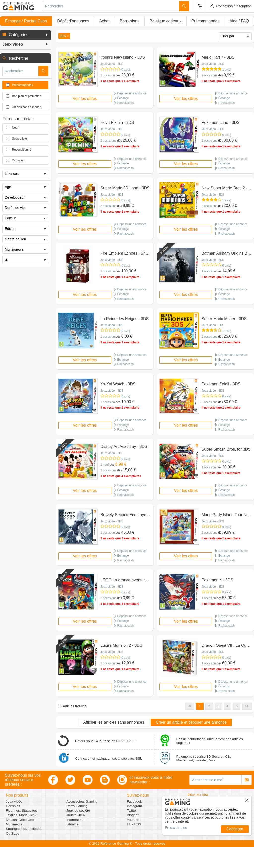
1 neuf (104, 464)
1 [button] (200, 706)
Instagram (134, 806)
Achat (104, 21)
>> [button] (247, 706)
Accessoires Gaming (81, 801)
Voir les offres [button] (85, 98)
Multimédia (14, 824)
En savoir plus (176, 828)
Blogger (133, 815)
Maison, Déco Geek (20, 820)
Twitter (132, 810)
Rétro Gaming (77, 806)
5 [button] (237, 706)
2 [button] (209, 706)
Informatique (75, 820)
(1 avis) (226, 69)
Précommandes (205, 21)
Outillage (12, 833)
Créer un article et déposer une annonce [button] (191, 722)
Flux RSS (134, 824)
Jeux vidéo (14, 801)
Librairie (72, 824)
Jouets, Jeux (75, 815)
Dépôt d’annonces (73, 21)
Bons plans (129, 21)
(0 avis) (125, 69)
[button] (25, 35)
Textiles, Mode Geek (21, 815)
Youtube (133, 820)
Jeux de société (78, 810)
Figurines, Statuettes (21, 810)
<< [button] (189, 706)
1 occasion (107, 75)
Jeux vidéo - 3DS (111, 64)
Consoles (13, 806)
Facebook (134, 801)
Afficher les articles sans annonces (113, 722)
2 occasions (209, 75)
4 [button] (227, 706)
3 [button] (218, 706)
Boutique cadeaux (165, 21)
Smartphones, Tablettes (23, 829)
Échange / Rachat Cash (26, 21)
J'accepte (234, 829)
